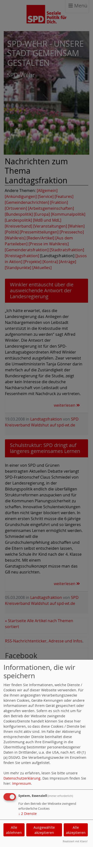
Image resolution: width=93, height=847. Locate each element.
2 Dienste (27, 813)
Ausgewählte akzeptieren (44, 830)
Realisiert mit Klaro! (75, 841)
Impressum (21, 783)
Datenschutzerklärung (21, 778)
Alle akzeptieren (76, 830)
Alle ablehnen (14, 830)
